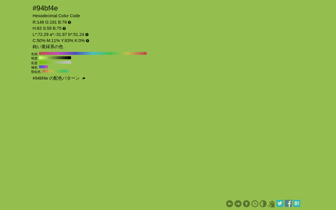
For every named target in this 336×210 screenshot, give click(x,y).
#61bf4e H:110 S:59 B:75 (113, 53)
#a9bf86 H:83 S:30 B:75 (60, 62)
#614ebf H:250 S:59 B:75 (72, 53)
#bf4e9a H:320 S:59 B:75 (52, 53)
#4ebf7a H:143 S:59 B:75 (67, 71)
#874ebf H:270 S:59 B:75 (66, 53)
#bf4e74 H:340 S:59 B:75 (46, 53)
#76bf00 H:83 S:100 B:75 (40, 62)
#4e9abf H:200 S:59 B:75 (87, 53)
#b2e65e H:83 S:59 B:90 (43, 57)
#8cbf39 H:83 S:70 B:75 (49, 62)
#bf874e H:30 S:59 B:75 (136, 53)
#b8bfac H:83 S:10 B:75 (66, 62)
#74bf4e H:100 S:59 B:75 (116, 53)
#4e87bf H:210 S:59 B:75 (84, 53)
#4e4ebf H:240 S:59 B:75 (75, 53)
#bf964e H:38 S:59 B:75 (46, 71)
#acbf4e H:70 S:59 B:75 (124, 53)
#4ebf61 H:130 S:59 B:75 (107, 53)
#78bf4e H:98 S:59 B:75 (58, 71)
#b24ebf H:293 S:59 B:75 (46, 66)
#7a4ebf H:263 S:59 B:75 (43, 66)
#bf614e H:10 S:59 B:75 (142, 53)
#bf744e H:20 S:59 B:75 (139, 53)
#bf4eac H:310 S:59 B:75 (55, 53)
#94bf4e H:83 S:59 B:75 (55, 71)
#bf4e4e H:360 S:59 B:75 (40, 53)
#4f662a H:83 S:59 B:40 (57, 57)
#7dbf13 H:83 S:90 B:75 (43, 62)
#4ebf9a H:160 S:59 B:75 (98, 53)
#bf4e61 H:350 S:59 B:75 (43, 53)
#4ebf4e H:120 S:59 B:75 (110, 53)
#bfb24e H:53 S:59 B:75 (49, 71)
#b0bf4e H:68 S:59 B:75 (52, 71)
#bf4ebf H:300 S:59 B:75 (57, 53)
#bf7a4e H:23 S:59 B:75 (43, 71)
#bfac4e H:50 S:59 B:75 (130, 53)
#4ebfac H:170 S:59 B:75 (95, 53)
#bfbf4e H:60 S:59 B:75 (127, 53)
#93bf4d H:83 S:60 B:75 (52, 62)
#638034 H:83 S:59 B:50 (55, 57)
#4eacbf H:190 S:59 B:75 (90, 53)
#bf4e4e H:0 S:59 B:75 (145, 53)
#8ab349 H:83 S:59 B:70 (49, 57)
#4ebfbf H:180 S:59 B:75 (92, 53)
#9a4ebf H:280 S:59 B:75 (63, 53)
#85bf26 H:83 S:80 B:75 (46, 62)
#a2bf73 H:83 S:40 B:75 (57, 62)
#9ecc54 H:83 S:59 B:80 (46, 57)
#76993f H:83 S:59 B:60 (52, 57)
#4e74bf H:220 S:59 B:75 (81, 53)
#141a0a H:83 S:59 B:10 (66, 57)
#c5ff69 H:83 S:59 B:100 (40, 57)
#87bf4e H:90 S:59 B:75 (119, 53)
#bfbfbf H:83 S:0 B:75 (69, 62)
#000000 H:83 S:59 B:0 (69, 57)
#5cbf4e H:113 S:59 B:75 (61, 71)
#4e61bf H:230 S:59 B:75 (78, 53)
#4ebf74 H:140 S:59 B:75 (104, 53)
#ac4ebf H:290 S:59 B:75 (60, 53)
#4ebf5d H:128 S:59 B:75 (64, 71)
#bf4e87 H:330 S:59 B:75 (49, 53)
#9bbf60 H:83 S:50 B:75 (55, 62)
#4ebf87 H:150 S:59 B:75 (101, 53)
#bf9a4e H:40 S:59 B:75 (133, 53)
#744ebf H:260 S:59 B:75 (69, 53)
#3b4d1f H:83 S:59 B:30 (60, 57)
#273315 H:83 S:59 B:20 (63, 57)
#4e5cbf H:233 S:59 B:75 (40, 66)
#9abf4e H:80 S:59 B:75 (122, 53)
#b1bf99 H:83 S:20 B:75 (63, 62)
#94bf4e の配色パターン (59, 78)
